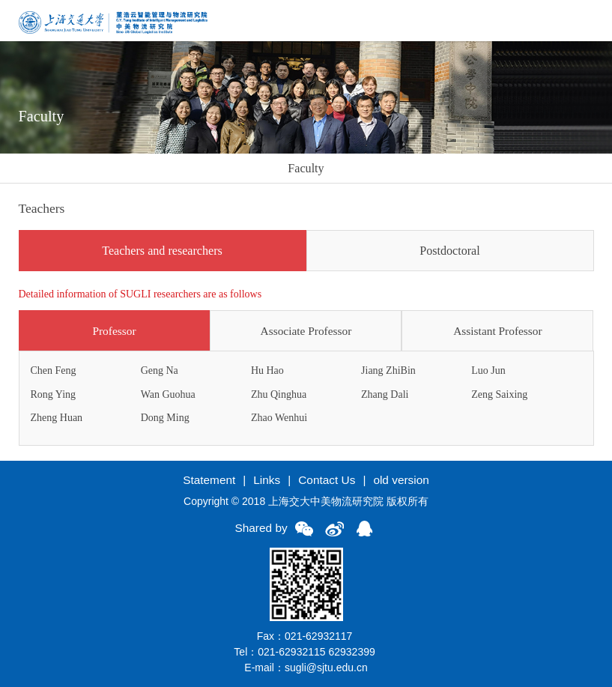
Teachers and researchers (162, 250)
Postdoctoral (449, 250)
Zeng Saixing (499, 394)
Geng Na (159, 370)
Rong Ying (53, 394)
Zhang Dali (384, 394)
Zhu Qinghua (278, 394)
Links (266, 479)
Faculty (306, 168)
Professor (114, 330)
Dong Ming (165, 417)
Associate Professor (306, 330)
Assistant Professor (497, 330)
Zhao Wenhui (279, 417)
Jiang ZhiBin (388, 370)
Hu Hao (267, 370)
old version (400, 479)
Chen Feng (53, 370)
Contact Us (326, 479)
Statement (209, 479)
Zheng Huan (57, 417)
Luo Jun (488, 370)
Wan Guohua (168, 394)
